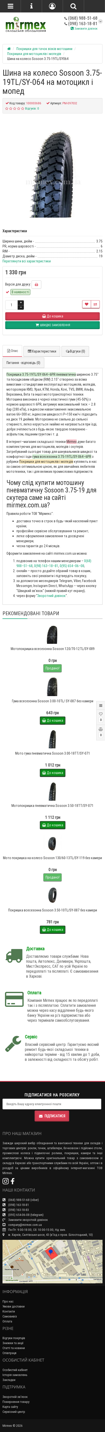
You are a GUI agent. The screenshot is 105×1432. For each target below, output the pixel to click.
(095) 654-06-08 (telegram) (23, 1215)
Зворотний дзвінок (51, 596)
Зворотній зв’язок (15, 1397)
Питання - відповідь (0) (23, 362)
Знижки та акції (12, 1343)
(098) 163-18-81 (81, 23)
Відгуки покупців (13, 1338)
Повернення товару (15, 1402)
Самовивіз (9, 1316)
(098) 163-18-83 (15, 1210)
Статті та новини (13, 1348)
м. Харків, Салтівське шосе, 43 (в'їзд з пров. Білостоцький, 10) (47, 1235)
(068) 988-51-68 (81, 18)
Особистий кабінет (15, 1370)
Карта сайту (10, 1407)
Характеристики (41, 351)
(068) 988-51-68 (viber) (20, 1200)
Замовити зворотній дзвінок (25, 1220)
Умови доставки (13, 1306)
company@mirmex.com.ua (22, 1225)
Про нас (7, 1301)
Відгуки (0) (75, 351)
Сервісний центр (13, 1412)
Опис (12, 351)
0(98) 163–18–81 (46, 566)
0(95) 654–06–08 (72, 566)
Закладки (8, 1380)
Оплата (7, 1321)
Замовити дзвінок (84, 28)
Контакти (8, 1311)
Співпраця (9, 1353)
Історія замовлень (14, 1375)
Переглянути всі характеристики (26, 261)
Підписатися (52, 1116)
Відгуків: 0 (32, 108)
